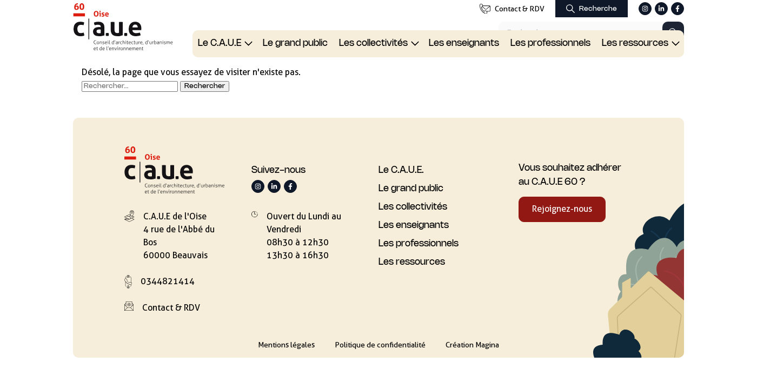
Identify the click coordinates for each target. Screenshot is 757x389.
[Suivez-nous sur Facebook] (677, 8)
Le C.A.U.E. (401, 170)
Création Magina (472, 344)
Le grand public (295, 43)
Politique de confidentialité (380, 344)
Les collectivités (373, 43)
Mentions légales (286, 344)
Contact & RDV (512, 9)
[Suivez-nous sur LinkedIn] (661, 8)
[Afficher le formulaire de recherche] (591, 8)
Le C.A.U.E (219, 43)
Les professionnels (550, 43)
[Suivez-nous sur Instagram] (645, 8)
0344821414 (168, 281)
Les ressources (635, 43)
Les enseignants (464, 43)
